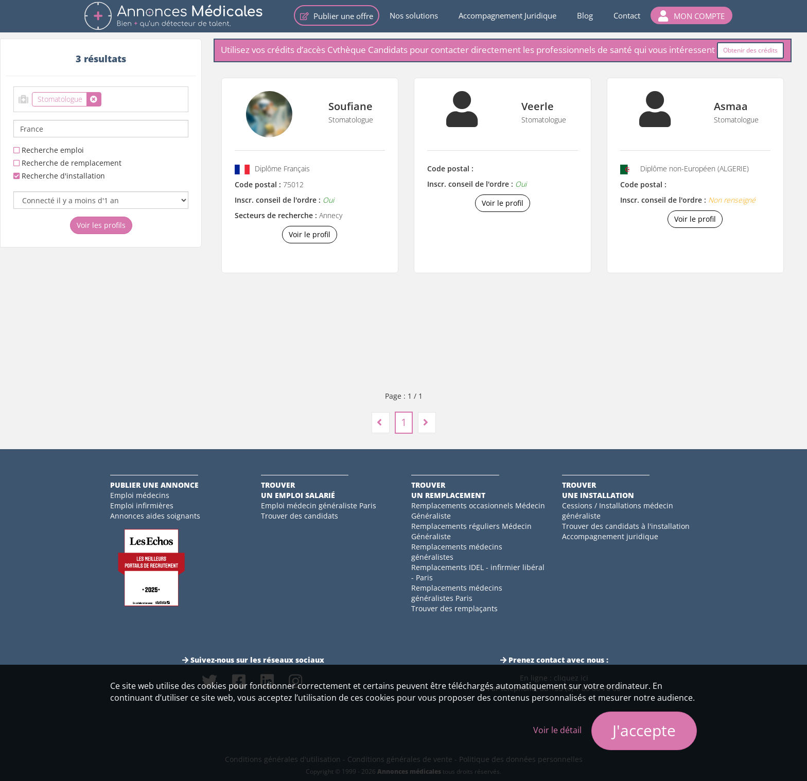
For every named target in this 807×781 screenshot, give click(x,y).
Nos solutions (414, 15)
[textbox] (107, 97)
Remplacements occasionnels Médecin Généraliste (478, 511)
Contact (626, 15)
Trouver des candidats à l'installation (626, 526)
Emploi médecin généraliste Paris (318, 505)
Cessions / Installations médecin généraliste (617, 511)
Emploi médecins (139, 495)
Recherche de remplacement (67, 163)
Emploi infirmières (141, 505)
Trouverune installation (598, 490)
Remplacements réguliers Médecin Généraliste (471, 531)
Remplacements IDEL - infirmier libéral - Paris (478, 572)
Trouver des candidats (299, 516)
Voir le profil (309, 234)
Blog (585, 15)
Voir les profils (101, 225)
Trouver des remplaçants (454, 608)
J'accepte (644, 730)
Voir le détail (557, 730)
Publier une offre (336, 16)
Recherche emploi (48, 150)
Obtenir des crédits (750, 50)
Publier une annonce (154, 485)
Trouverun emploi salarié (298, 490)
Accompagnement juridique (610, 536)
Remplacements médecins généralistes (456, 552)
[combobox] (100, 99)
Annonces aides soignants (155, 516)
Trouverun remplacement (448, 490)
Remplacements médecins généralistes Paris (456, 593)
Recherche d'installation (59, 176)
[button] (691, 15)
